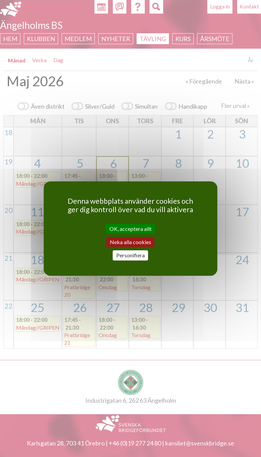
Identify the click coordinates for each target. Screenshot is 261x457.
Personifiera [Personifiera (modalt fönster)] (130, 255)
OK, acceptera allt (130, 228)
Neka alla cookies (130, 242)
